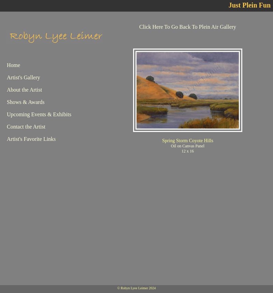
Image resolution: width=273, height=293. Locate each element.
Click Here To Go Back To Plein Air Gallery (187, 27)
